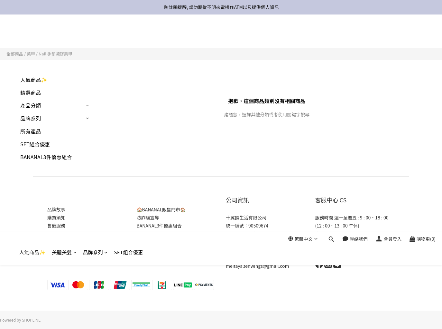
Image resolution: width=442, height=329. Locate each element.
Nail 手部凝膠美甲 (55, 54)
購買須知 (56, 217)
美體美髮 (64, 34)
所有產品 (30, 131)
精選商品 (30, 92)
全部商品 (14, 54)
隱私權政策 (58, 241)
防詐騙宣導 (148, 217)
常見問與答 (58, 233)
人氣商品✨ (32, 34)
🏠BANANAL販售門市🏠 (161, 209)
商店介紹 (56, 250)
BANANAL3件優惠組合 (46, 157)
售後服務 (56, 225)
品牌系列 (95, 34)
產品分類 (30, 105)
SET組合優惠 (128, 34)
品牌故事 (56, 209)
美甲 (31, 54)
